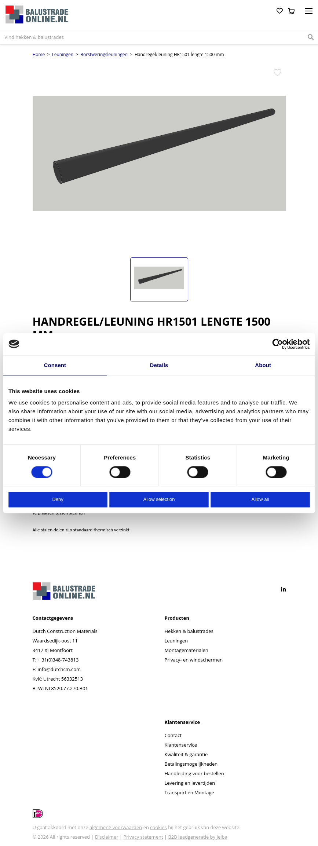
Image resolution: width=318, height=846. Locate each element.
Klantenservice (181, 744)
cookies (158, 827)
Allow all (260, 499)
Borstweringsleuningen (103, 54)
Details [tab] (159, 365)
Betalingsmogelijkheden (191, 764)
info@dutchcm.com (59, 669)
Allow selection (159, 499)
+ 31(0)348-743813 (57, 659)
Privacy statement (143, 837)
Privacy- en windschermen (194, 659)
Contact (173, 735)
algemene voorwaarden (115, 827)
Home (39, 54)
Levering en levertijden (190, 783)
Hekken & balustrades (189, 631)
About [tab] (263, 365)
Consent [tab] (55, 365)
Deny (57, 499)
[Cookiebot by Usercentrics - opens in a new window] (277, 343)
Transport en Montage (189, 792)
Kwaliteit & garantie (186, 754)
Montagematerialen (186, 650)
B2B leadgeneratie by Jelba (197, 837)
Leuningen (63, 54)
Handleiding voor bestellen (194, 773)
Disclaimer (106, 837)
